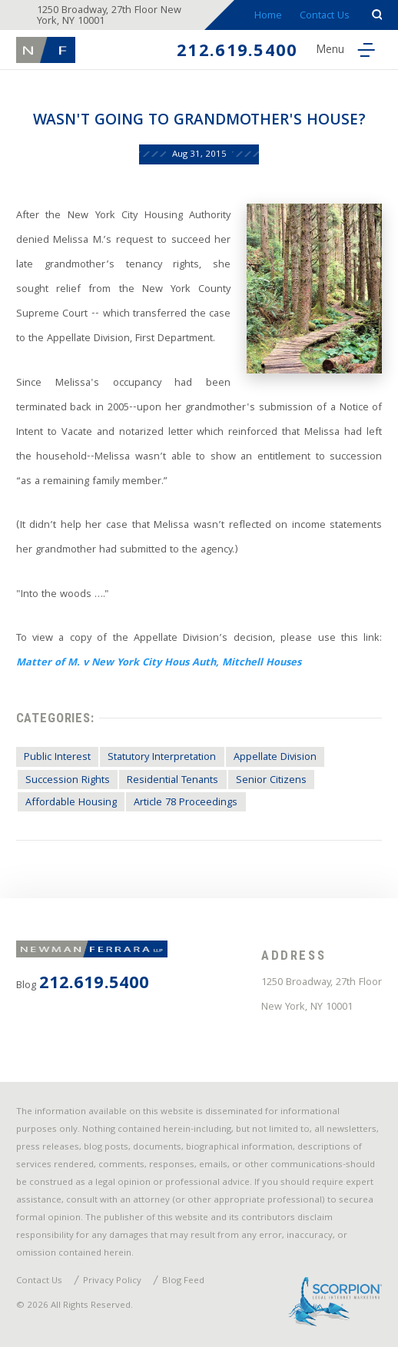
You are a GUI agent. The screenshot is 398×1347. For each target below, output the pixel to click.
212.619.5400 (237, 52)
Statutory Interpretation (162, 757)
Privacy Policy (112, 1281)
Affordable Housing (71, 803)
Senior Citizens (271, 780)
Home (268, 16)
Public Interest (57, 757)
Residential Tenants (172, 780)
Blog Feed (183, 1281)
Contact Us (325, 16)
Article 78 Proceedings (185, 803)
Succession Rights (67, 780)
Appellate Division (275, 757)
